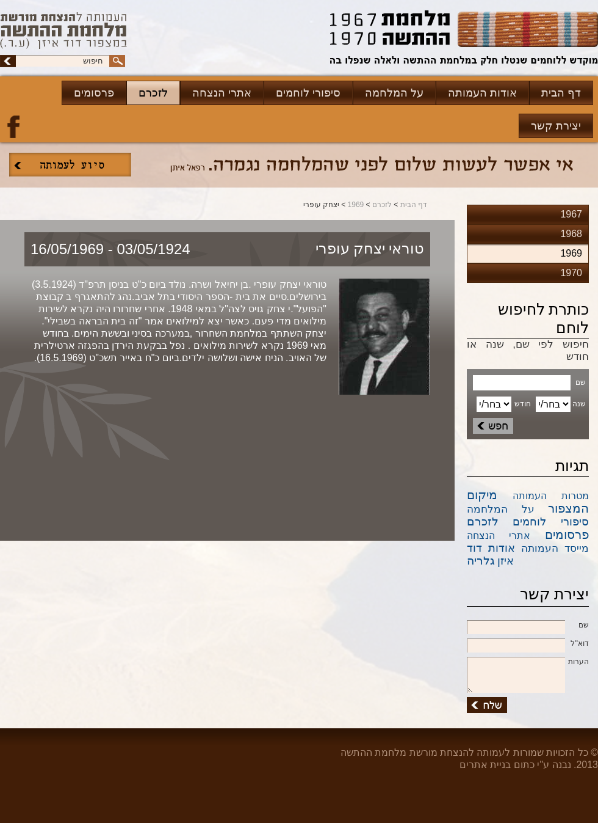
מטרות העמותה (551, 496)
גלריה (481, 560)
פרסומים (94, 93)
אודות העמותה (482, 93)
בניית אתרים (485, 764)
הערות (528, 662)
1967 (571, 214)
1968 (571, 234)
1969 (356, 204)
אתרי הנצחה (221, 93)
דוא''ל (528, 643)
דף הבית (561, 93)
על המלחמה (394, 93)
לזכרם (153, 93)
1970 (571, 273)
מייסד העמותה (555, 548)
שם (528, 625)
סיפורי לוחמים (308, 93)
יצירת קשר (556, 126)
